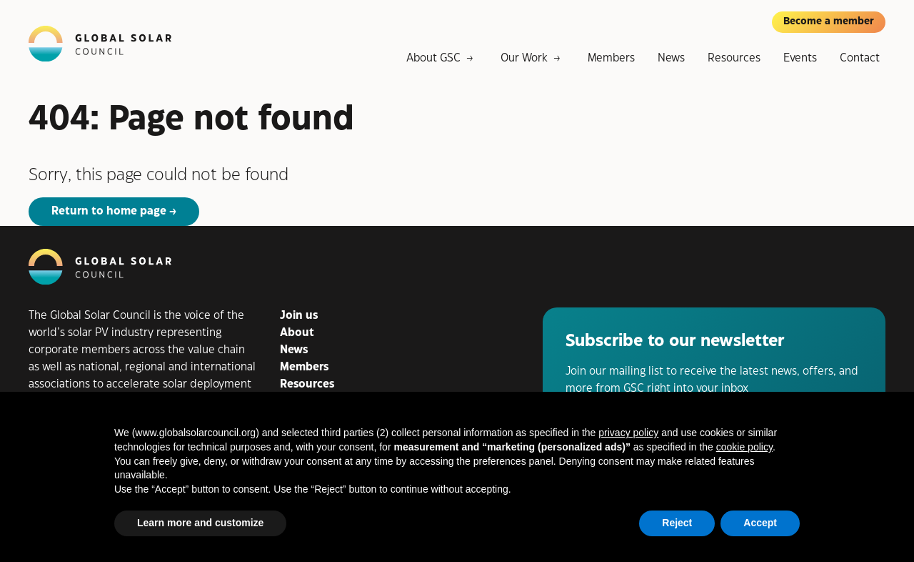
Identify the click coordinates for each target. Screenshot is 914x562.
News (671, 58)
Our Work (524, 58)
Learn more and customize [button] (200, 522)
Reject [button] (677, 522)
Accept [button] (760, 522)
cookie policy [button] (744, 447)
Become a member (828, 21)
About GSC (433, 58)
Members (611, 58)
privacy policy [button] (628, 432)
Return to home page (108, 211)
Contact (860, 58)
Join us (299, 315)
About (297, 332)
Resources (734, 58)
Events (800, 58)
